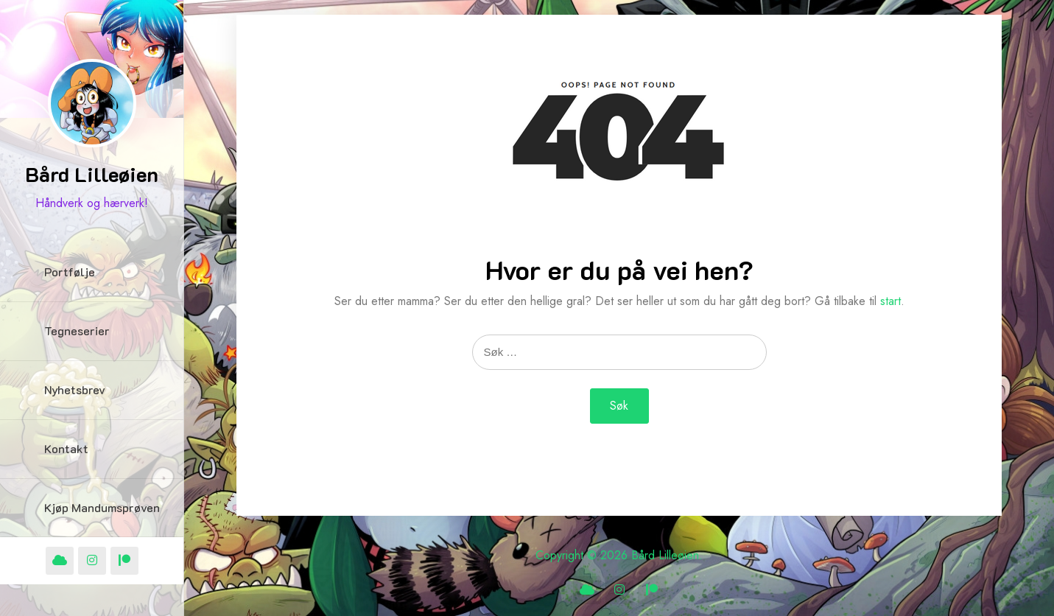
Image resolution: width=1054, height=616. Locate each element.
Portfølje (69, 271)
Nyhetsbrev (74, 389)
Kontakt (66, 448)
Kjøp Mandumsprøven (102, 507)
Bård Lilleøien (91, 174)
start (890, 301)
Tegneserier (77, 330)
